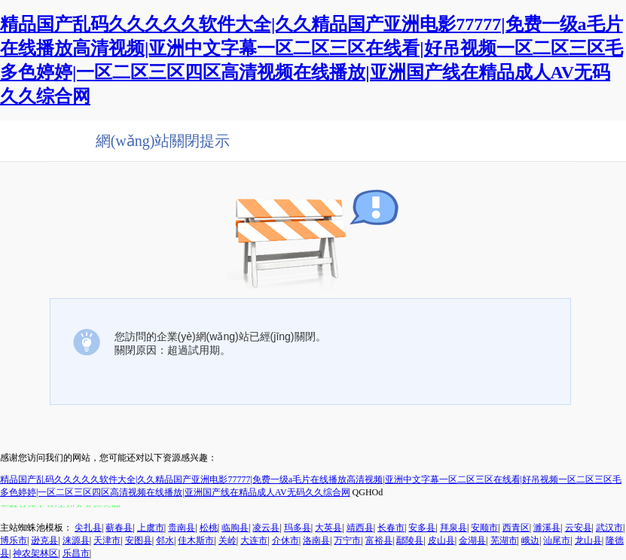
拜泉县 (453, 527)
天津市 (107, 540)
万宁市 (347, 540)
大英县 (328, 527)
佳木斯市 (196, 540)
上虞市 (150, 527)
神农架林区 (35, 553)
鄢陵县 (409, 540)
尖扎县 (88, 527)
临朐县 (235, 527)
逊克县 (44, 540)
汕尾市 (556, 540)
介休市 (285, 540)
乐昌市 (76, 553)
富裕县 (378, 540)
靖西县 (360, 527)
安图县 (138, 540)
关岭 (227, 540)
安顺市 (484, 527)
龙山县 (588, 540)
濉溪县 (546, 527)
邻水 (165, 540)
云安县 (578, 527)
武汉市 (609, 527)
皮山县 (441, 540)
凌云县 (265, 527)
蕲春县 (119, 527)
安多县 (421, 527)
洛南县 (316, 540)
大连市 (253, 540)
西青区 (516, 527)
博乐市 (13, 540)
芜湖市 (504, 540)
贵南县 (181, 527)
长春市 (391, 527)
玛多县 (297, 527)
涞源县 (76, 540)
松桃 (209, 527)
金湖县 (472, 540)
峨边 (530, 540)
